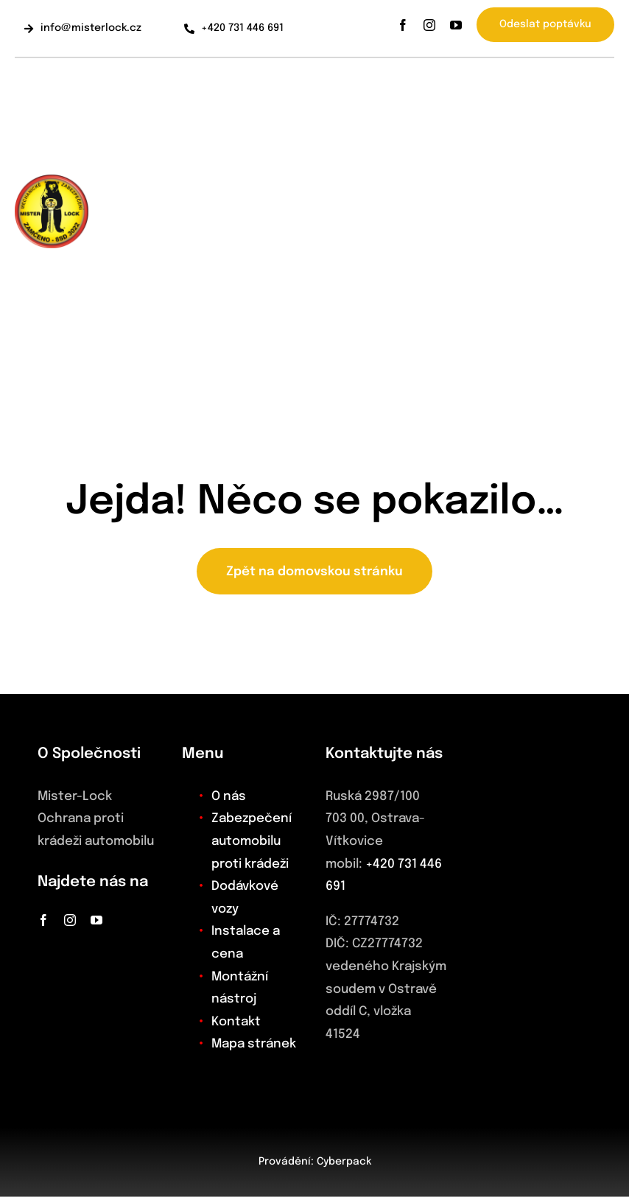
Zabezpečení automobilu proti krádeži (251, 841)
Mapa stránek (253, 1044)
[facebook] (403, 25)
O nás (228, 796)
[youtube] (456, 25)
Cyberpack (344, 1161)
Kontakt (236, 1022)
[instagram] (429, 25)
